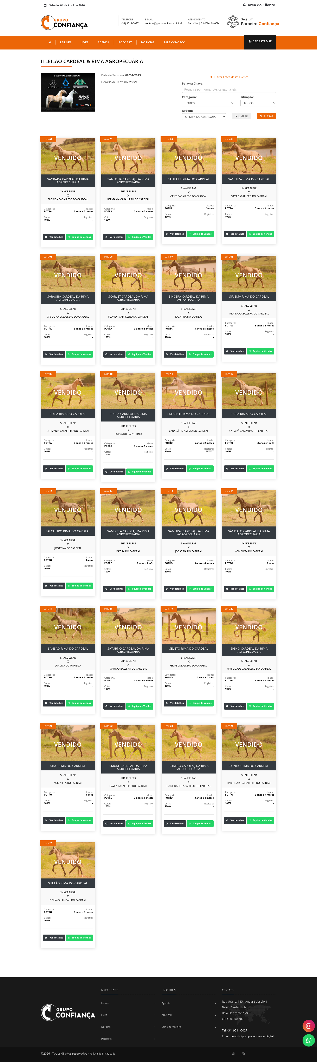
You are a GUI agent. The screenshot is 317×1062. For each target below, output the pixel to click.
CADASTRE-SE (260, 41)
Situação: (247, 97)
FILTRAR (266, 116)
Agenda (166, 1003)
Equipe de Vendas (79, 236)
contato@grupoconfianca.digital (163, 23)
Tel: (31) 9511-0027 (234, 1030)
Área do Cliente (259, 4)
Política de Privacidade (102, 1053)
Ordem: (187, 111)
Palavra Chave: (192, 83)
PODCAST (125, 42)
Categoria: (189, 97)
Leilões (105, 1003)
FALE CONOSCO (174, 42)
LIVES (84, 42)
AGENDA (103, 42)
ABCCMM (167, 1015)
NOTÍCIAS (147, 42)
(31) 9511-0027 (130, 23)
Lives (104, 1015)
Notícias (106, 1027)
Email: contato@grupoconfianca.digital (248, 1036)
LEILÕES (65, 42)
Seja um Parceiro (171, 1027)
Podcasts (106, 1039)
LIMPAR (241, 116)
